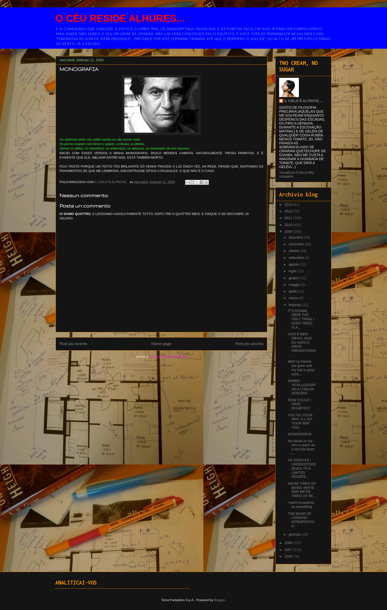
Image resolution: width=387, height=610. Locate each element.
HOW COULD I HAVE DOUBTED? (299, 404)
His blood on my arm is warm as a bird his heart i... (301, 447)
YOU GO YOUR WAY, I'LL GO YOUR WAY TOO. (300, 421)
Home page (161, 344)
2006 (289, 556)
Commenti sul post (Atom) (168, 356)
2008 (289, 543)
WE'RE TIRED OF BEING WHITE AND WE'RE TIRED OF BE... (302, 490)
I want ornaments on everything (301, 505)
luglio (293, 271)
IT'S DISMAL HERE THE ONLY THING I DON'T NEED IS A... (301, 319)
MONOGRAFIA (299, 434)
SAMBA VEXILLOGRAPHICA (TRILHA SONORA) (302, 387)
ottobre (294, 251)
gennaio (295, 534)
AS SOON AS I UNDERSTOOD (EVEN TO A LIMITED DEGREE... (302, 468)
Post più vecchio (249, 344)
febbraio (295, 305)
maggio (295, 285)
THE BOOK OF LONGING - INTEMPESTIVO (301, 520)
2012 (289, 211)
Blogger (219, 600)
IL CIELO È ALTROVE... (303, 101)
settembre (297, 258)
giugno (294, 278)
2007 (289, 550)
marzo (294, 298)
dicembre (296, 237)
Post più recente (73, 344)
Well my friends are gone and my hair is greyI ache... (301, 367)
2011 (289, 218)
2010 (289, 225)
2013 (289, 205)
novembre (297, 244)
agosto (294, 264)
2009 (289, 231)
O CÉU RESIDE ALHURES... (120, 18)
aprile (293, 291)
